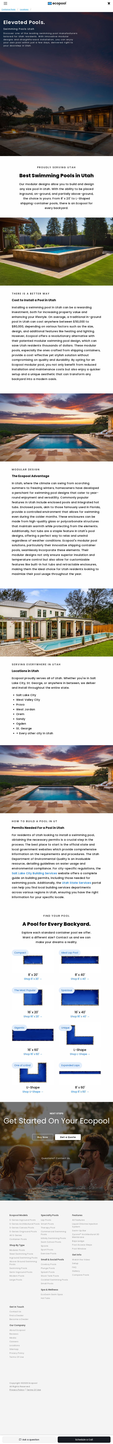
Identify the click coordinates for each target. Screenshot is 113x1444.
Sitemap (14, 1349)
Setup (75, 1263)
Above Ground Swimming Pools (23, 1263)
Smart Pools (47, 1223)
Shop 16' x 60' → (33, 1054)
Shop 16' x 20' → (33, 1016)
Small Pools (47, 1283)
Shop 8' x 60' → (80, 1091)
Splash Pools (48, 1272)
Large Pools (15, 1279)
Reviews (13, 1333)
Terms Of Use (16, 1357)
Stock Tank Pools (50, 1275)
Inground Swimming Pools (23, 1257)
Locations (24, 9)
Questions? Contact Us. (55, 1158)
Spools (44, 1245)
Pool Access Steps (82, 1244)
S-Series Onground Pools (23, 1231)
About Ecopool (17, 1330)
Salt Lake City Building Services (34, 873)
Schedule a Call (84, 1439)
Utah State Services (76, 883)
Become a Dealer (19, 1319)
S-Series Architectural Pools (24, 1223)
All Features (78, 1219)
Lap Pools (46, 1219)
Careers (13, 1341)
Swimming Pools (18, 1268)
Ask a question (29, 1439)
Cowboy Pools (48, 1264)
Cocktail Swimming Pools (54, 1279)
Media (12, 1337)
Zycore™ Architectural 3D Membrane (85, 1236)
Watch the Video (81, 1259)
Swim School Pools (51, 1242)
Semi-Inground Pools (20, 1272)
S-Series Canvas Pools (21, 1227)
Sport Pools (47, 1249)
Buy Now (42, 1137)
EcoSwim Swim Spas (52, 1294)
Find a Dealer (16, 1315)
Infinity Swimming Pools (53, 1238)
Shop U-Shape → (33, 1091)
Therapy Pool (48, 1227)
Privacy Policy (16, 1353)
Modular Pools (17, 1250)
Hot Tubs (45, 1298)
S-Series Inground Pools (22, 1219)
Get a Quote (68, 1137)
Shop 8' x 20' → (33, 979)
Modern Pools (16, 1275)
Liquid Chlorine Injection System (85, 1225)
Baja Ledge (78, 1241)
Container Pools (8, 9)
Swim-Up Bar (79, 1230)
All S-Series (15, 1235)
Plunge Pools (48, 1268)
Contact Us (15, 1311)
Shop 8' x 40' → (80, 979)
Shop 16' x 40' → (80, 1016)
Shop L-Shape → (80, 1054)
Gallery (76, 1271)
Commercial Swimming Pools (53, 1233)
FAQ (74, 1267)
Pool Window (79, 1248)
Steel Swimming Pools (21, 1253)
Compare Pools (80, 1274)
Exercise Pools (48, 1253)
